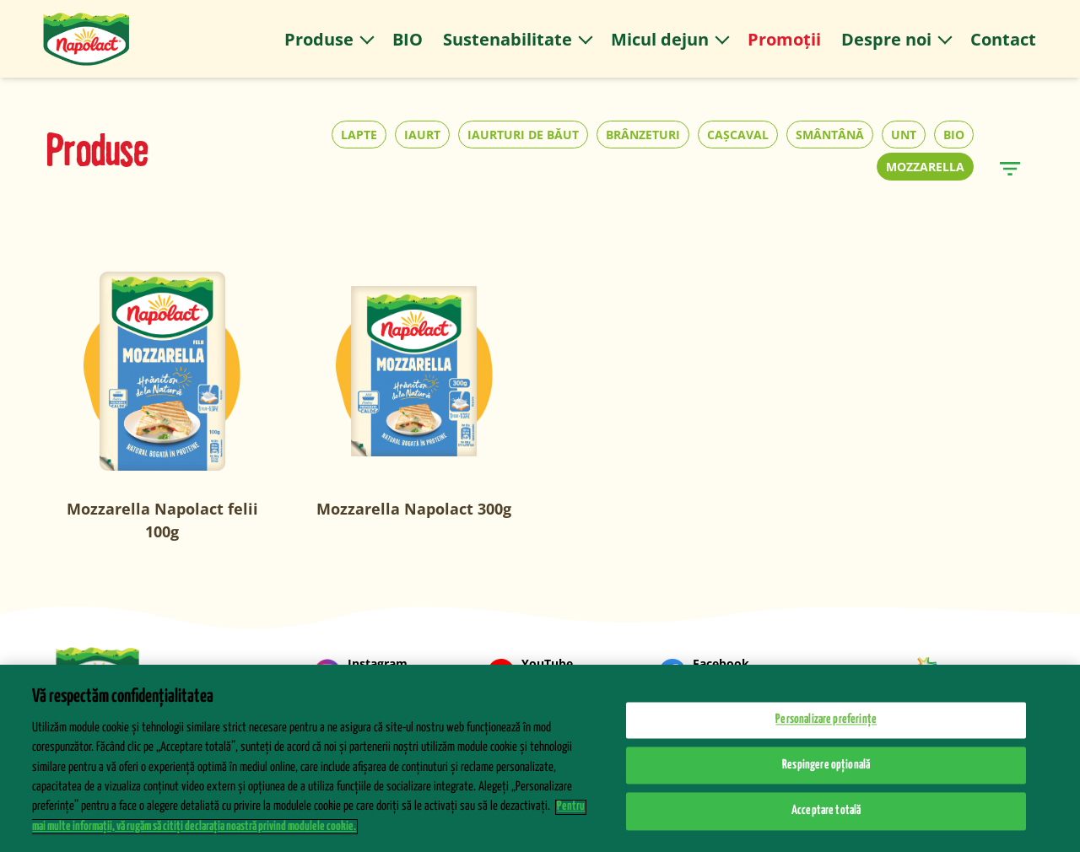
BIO (953, 135)
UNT (903, 135)
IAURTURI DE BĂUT (523, 135)
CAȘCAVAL (738, 135)
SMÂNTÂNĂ (830, 135)
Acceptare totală (826, 822)
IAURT (422, 135)
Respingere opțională (826, 776)
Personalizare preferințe (826, 730)
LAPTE (359, 135)
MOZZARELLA (925, 167)
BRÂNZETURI (643, 135)
